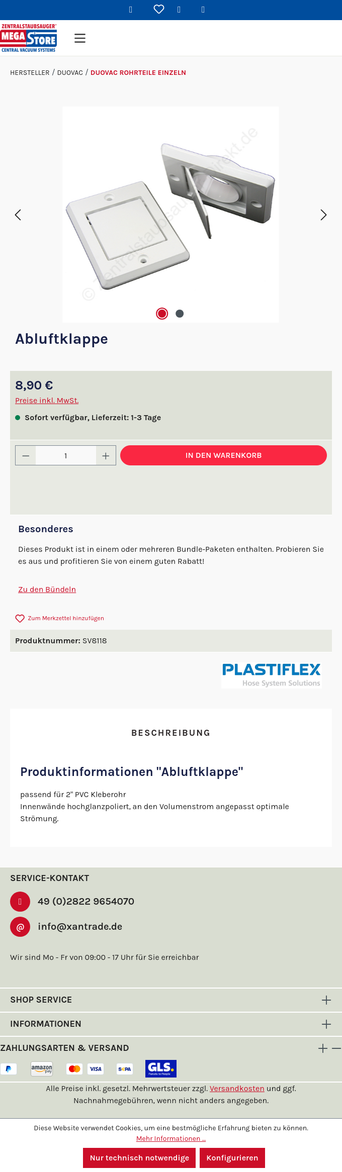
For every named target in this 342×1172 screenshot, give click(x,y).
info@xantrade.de (80, 915)
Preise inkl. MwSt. (47, 400)
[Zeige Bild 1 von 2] (161, 314)
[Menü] (80, 38)
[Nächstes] (323, 215)
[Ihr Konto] (183, 10)
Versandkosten (237, 1077)
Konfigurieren (233, 1157)
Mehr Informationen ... (171, 1138)
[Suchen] (135, 10)
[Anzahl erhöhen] (106, 455)
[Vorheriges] (17, 215)
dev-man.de (194, 1117)
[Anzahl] (66, 455)
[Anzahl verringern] (25, 455)
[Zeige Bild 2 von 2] (180, 314)
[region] (171, 215)
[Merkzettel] (159, 10)
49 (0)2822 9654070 (83, 889)
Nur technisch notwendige (139, 1157)
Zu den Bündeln (46, 589)
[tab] (171, 733)
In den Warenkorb (223, 455)
